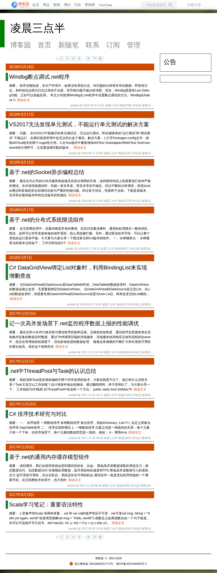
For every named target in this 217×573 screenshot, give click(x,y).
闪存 (77, 5)
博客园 (20, 45)
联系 (92, 45)
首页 (44, 45)
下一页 (97, 58)
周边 (46, 5)
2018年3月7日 (20, 258)
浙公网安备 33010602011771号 (91, 563)
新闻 (56, 5)
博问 (67, 5)
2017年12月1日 (21, 361)
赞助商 (90, 5)
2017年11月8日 (21, 447)
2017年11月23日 (22, 404)
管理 (133, 45)
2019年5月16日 (21, 67)
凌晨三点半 (37, 28)
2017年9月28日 (21, 495)
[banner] (18, 5)
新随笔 (68, 45)
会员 (35, 5)
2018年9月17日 (21, 114)
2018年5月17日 (21, 210)
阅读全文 (23, 100)
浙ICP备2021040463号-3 (131, 563)
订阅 (113, 45)
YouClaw (105, 5)
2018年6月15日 (21, 162)
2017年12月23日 (22, 313)
